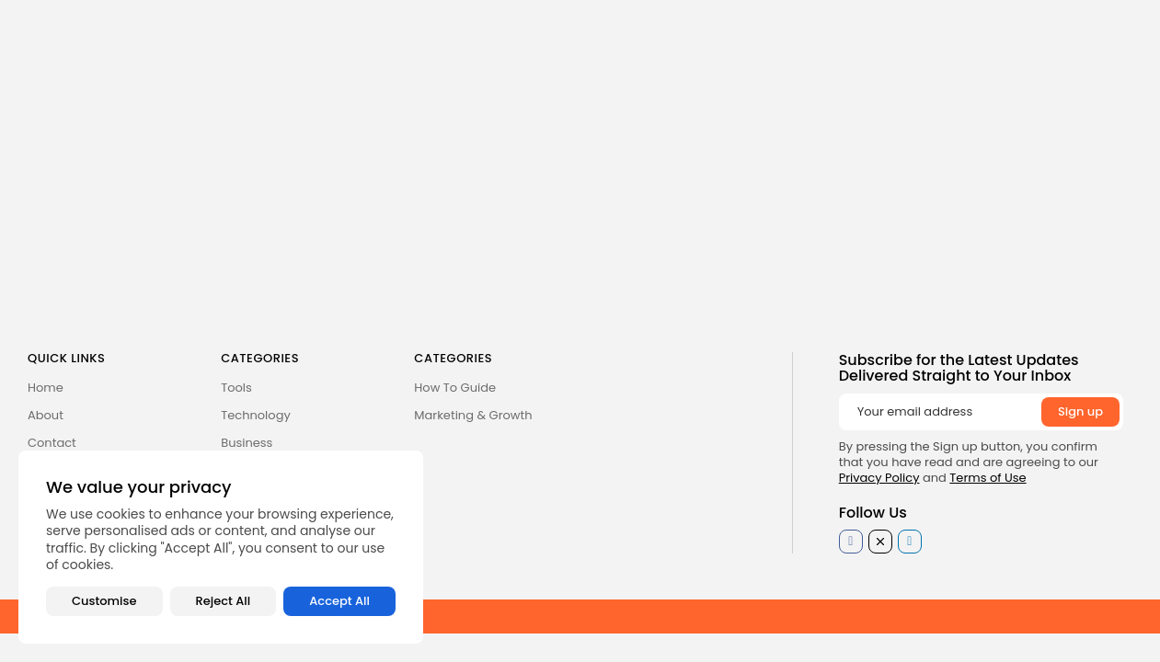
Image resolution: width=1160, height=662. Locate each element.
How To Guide (455, 387)
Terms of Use (987, 477)
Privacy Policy (879, 477)
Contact (52, 442)
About (45, 415)
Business (246, 442)
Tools (236, 387)
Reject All (223, 601)
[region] (220, 547)
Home (45, 387)
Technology (256, 415)
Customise (104, 601)
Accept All (339, 601)
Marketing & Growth (473, 415)
